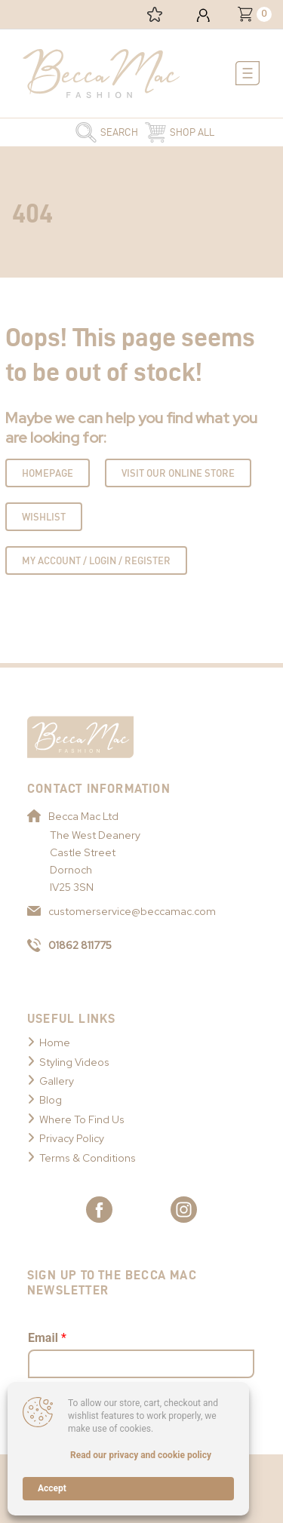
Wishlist (44, 517)
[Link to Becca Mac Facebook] (99, 1209)
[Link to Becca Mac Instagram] (184, 1209)
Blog (50, 1100)
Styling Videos (74, 1062)
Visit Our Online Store (178, 473)
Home (54, 1042)
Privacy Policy (71, 1138)
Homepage (47, 473)
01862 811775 (69, 945)
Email (47, 1338)
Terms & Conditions (87, 1158)
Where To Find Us (82, 1119)
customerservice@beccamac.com (121, 911)
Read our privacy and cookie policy (140, 1455)
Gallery (56, 1081)
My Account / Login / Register (96, 560)
